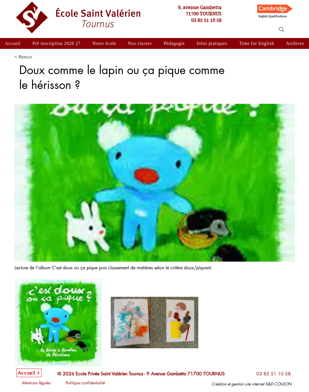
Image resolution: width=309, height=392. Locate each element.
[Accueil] (28, 373)
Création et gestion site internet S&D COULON (251, 384)
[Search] (282, 29)
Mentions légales (36, 382)
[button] (104, 43)
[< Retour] (33, 57)
